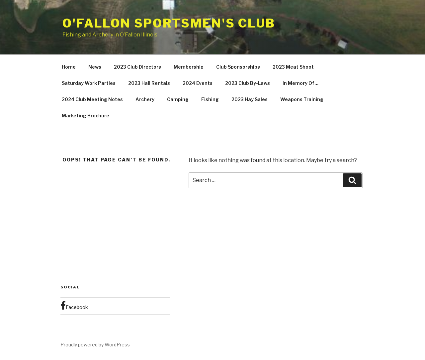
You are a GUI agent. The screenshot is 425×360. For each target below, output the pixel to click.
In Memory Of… (300, 83)
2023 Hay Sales (249, 99)
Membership (189, 67)
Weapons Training (301, 99)
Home (69, 67)
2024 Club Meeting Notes (92, 99)
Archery (144, 99)
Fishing (210, 99)
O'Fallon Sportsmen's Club (168, 23)
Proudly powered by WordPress (95, 344)
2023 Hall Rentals (149, 83)
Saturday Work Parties (89, 83)
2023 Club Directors (137, 67)
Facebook (74, 305)
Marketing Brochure (85, 115)
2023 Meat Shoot (293, 67)
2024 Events (197, 83)
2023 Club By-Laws (247, 83)
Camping (178, 99)
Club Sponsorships (238, 67)
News (94, 67)
